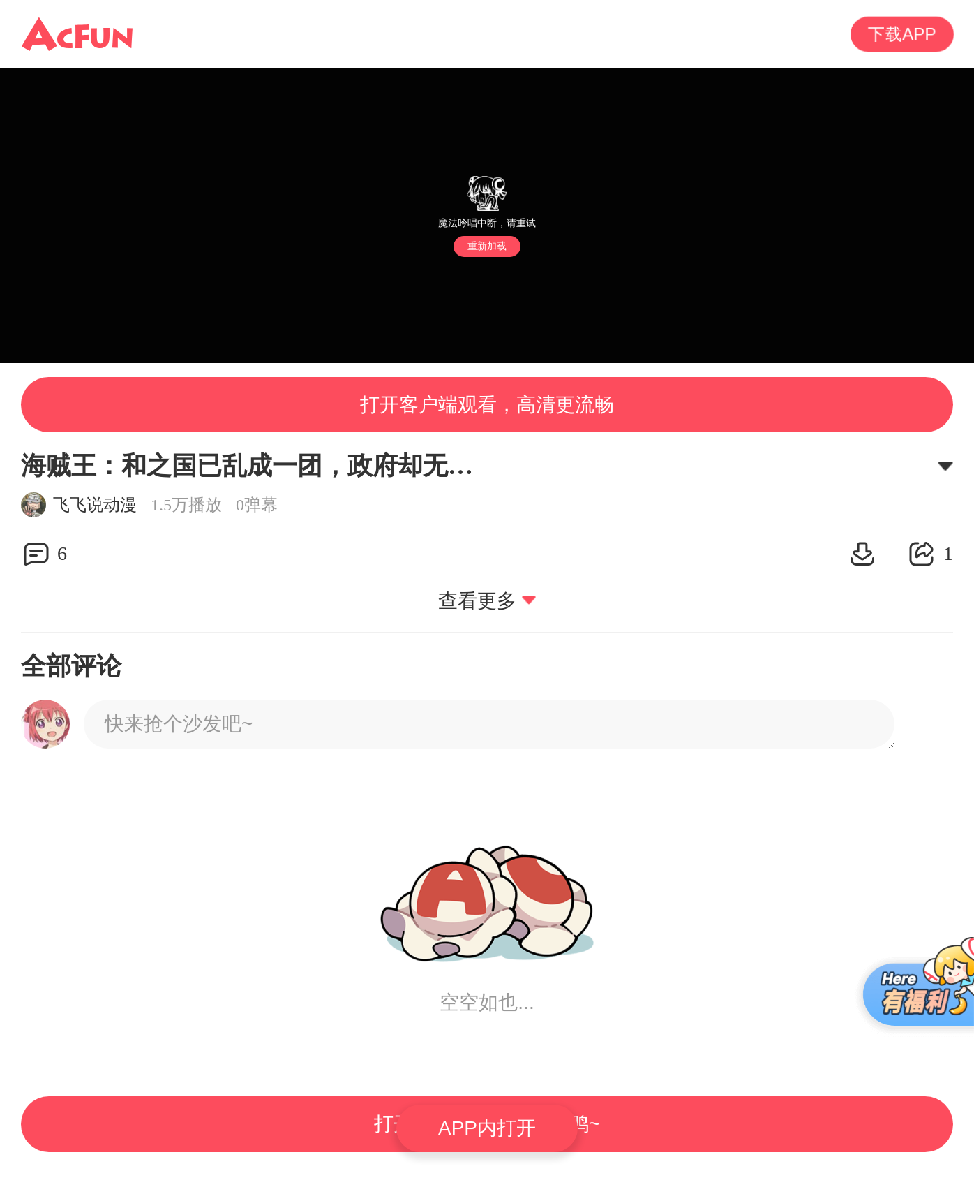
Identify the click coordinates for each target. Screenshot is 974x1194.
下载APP (902, 34)
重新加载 (487, 245)
